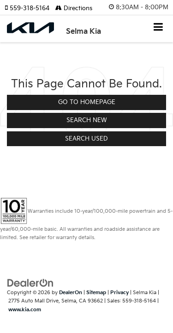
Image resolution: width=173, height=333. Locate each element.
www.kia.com (24, 310)
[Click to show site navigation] (158, 28)
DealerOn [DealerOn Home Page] (70, 293)
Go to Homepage (86, 102)
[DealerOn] (30, 282)
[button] (30, 8)
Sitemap (96, 293)
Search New (86, 120)
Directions (73, 8)
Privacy (119, 293)
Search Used (86, 138)
